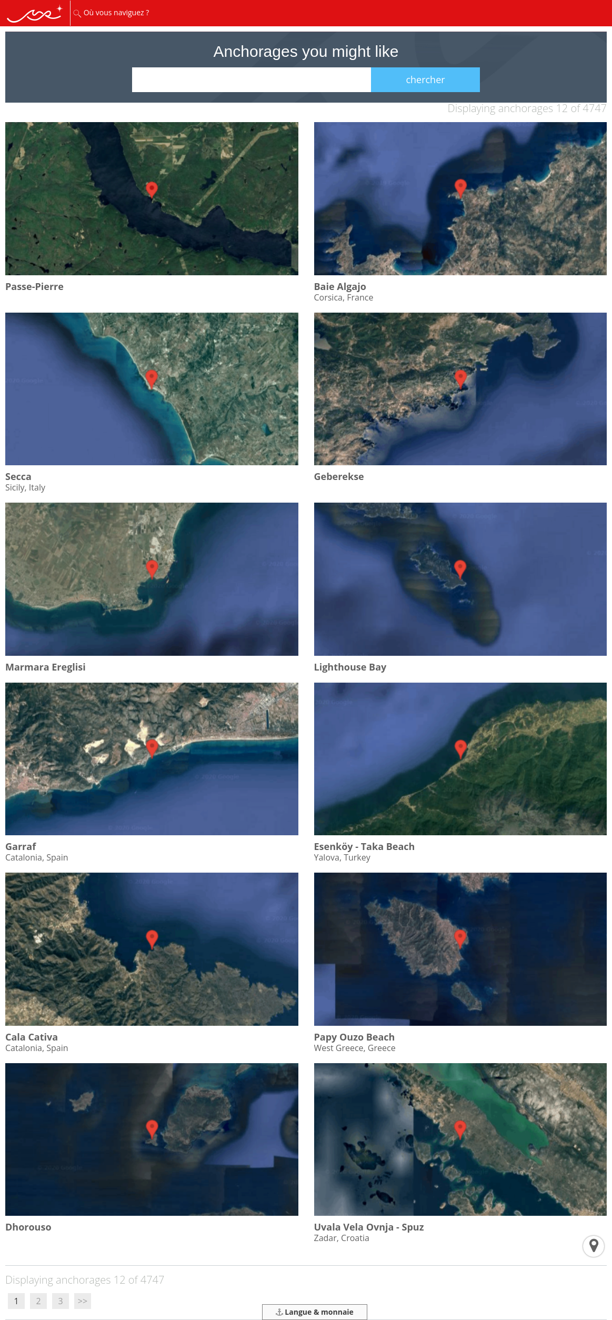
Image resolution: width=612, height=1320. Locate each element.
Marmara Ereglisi (45, 667)
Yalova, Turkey (342, 857)
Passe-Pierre (34, 286)
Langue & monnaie (315, 1312)
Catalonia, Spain (36, 857)
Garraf (20, 846)
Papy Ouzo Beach (354, 1037)
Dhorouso (28, 1227)
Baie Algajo (340, 286)
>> (82, 1301)
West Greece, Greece (355, 1048)
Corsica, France (344, 297)
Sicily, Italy (25, 487)
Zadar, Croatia (341, 1238)
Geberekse (339, 476)
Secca (18, 476)
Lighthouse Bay (350, 667)
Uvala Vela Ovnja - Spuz (369, 1227)
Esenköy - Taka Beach (364, 846)
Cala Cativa (31, 1037)
